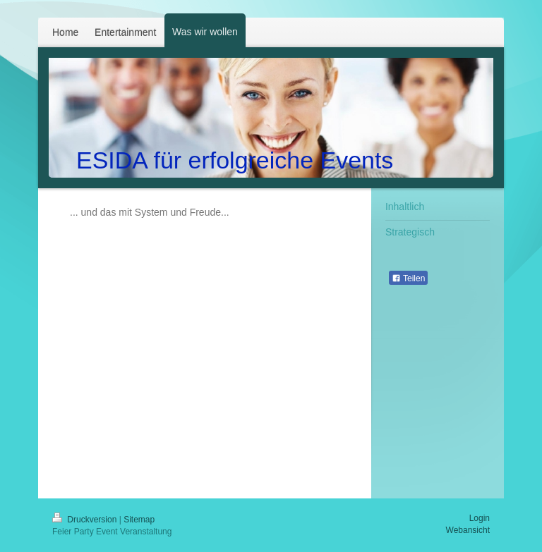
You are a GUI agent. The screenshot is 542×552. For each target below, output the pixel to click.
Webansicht (468, 530)
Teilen (408, 278)
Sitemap (139, 520)
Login (479, 518)
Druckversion (85, 520)
